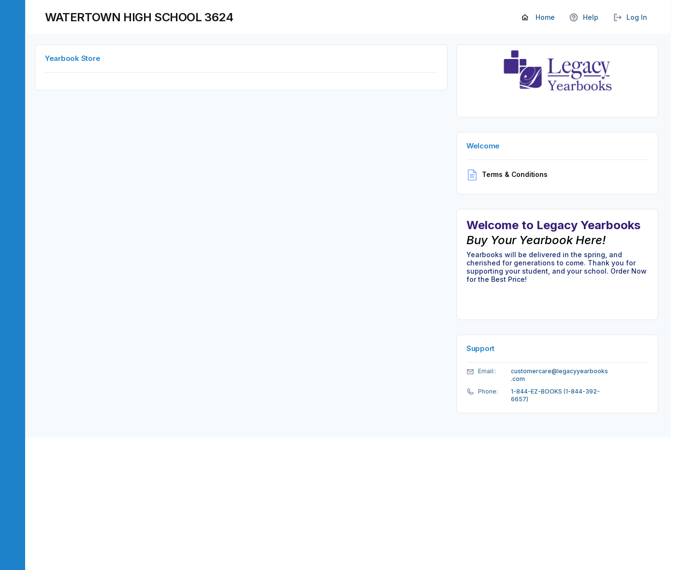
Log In (630, 18)
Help (583, 18)
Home (538, 18)
